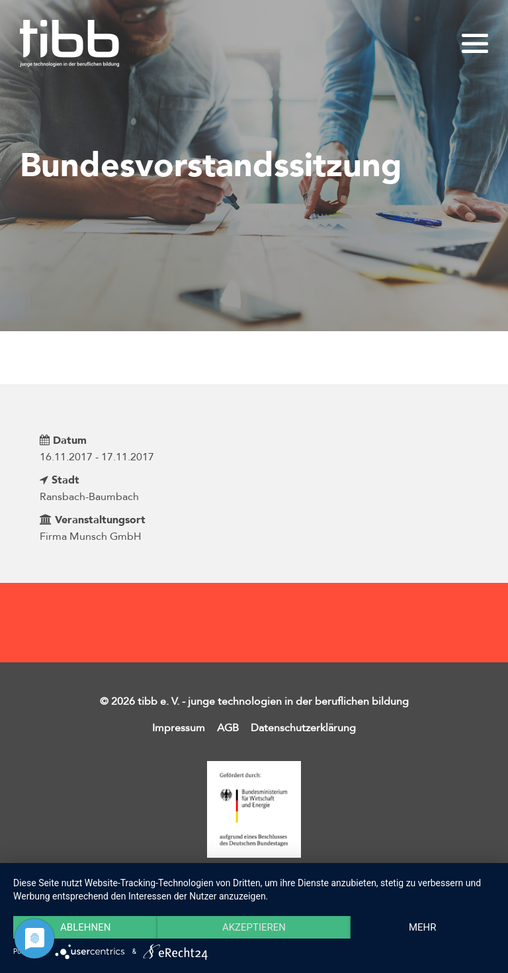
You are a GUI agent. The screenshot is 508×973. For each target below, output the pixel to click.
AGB (228, 728)
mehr (423, 927)
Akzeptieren (254, 927)
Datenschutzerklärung (303, 728)
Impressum (178, 728)
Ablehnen (85, 927)
